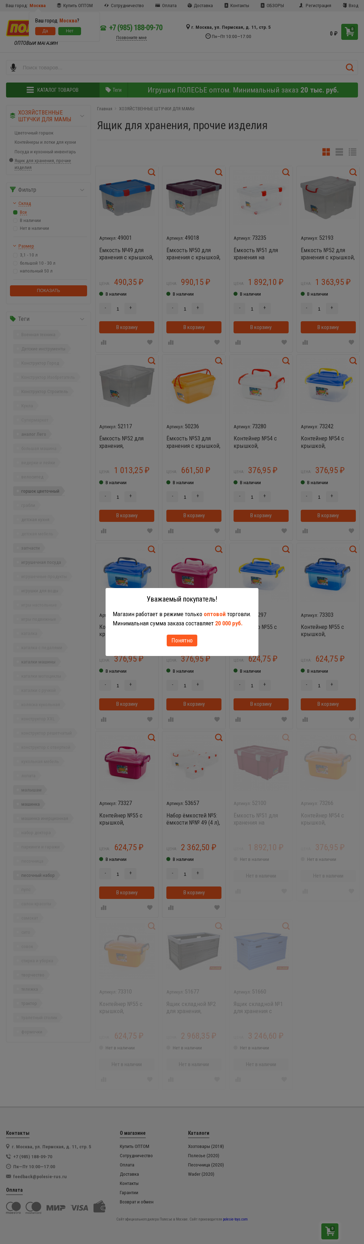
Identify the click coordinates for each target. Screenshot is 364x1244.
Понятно (182, 640)
